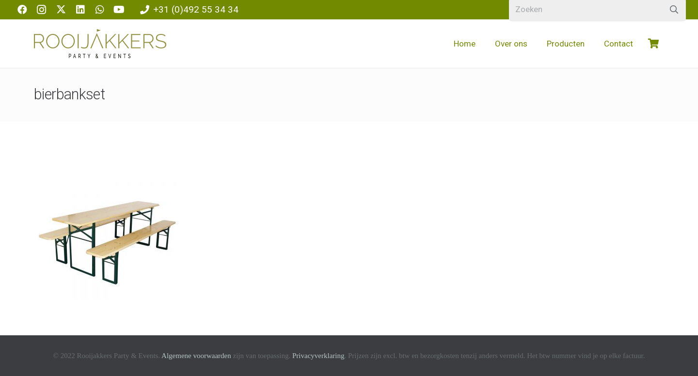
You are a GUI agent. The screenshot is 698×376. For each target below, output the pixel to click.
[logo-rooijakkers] (100, 43)
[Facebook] (22, 9)
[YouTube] (119, 9)
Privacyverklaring (318, 356)
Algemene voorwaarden (196, 356)
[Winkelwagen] (653, 43)
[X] (61, 9)
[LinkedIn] (80, 9)
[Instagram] (41, 9)
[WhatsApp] (100, 9)
